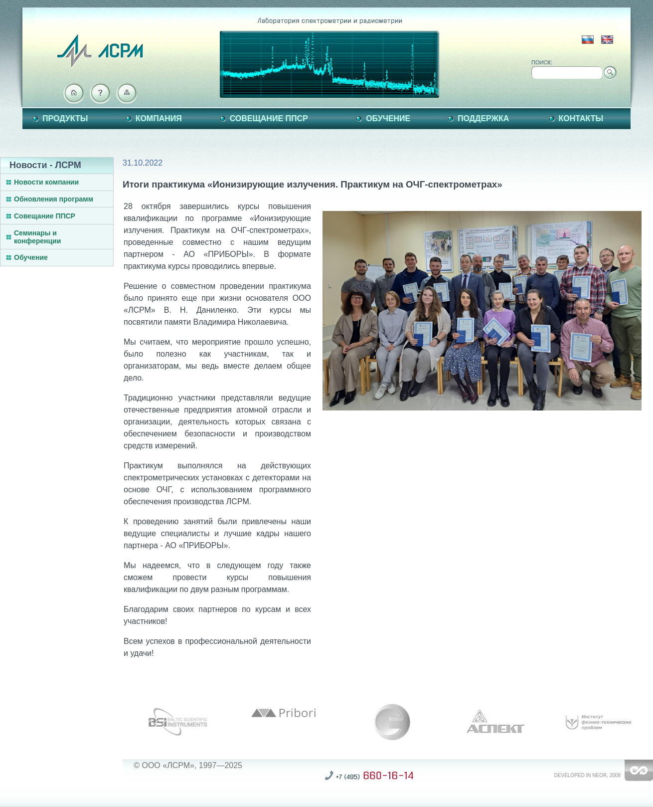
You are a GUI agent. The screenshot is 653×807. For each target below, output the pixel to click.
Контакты (581, 118)
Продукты (65, 118)
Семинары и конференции (37, 237)
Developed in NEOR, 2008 (587, 775)
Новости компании (46, 182)
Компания (159, 118)
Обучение (388, 118)
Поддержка (483, 118)
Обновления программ (53, 199)
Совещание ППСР (269, 118)
